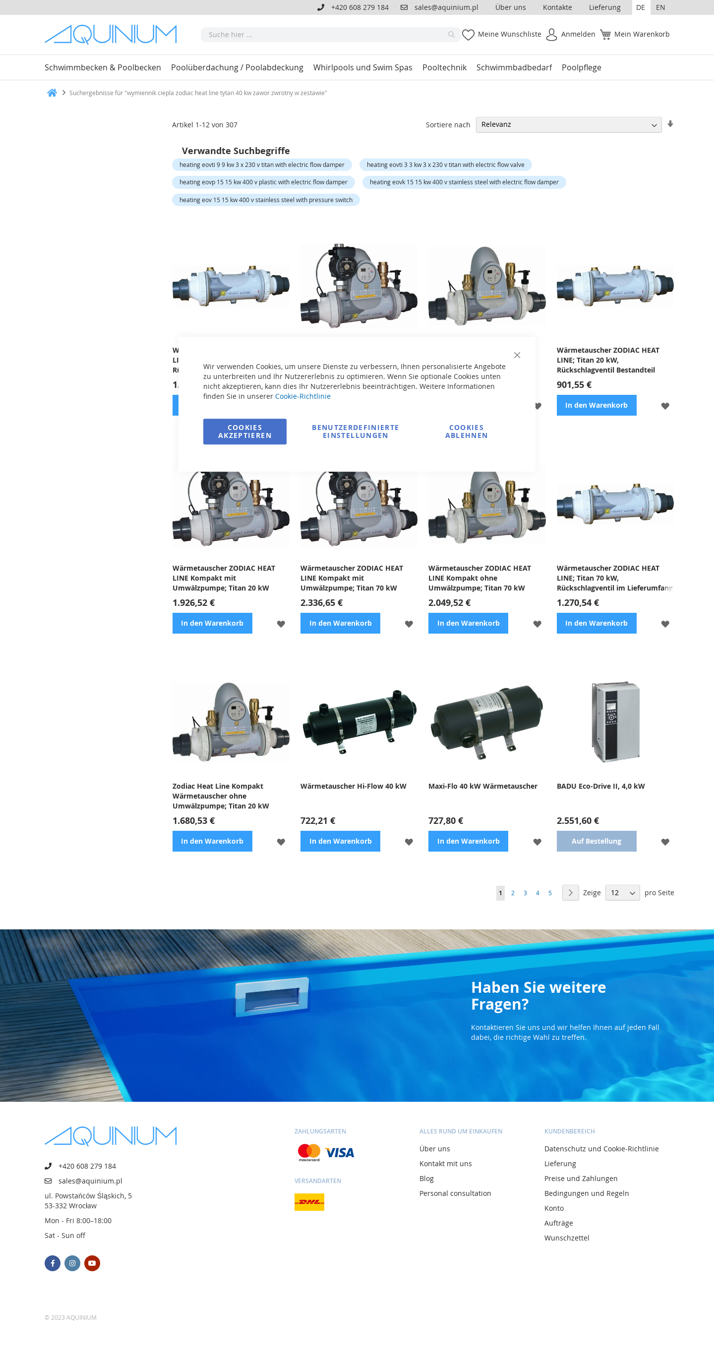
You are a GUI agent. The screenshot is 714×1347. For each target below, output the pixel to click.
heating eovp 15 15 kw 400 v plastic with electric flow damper (263, 182)
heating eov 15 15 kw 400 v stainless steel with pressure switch (266, 200)
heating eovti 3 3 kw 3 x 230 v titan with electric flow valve (446, 164)
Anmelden (578, 34)
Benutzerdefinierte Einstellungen (355, 431)
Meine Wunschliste (509, 34)
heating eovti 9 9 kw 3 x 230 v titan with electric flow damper (262, 164)
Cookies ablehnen (466, 431)
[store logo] (114, 35)
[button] (641, 7)
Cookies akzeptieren (245, 431)
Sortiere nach (448, 124)
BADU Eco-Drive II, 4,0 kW (601, 786)
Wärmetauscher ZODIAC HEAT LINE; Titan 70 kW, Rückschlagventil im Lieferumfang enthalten (615, 578)
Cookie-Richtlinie (303, 396)
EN (660, 7)
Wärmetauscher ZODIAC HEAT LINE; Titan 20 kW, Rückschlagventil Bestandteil (608, 360)
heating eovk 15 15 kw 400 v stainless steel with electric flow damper (464, 182)
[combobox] (331, 34)
